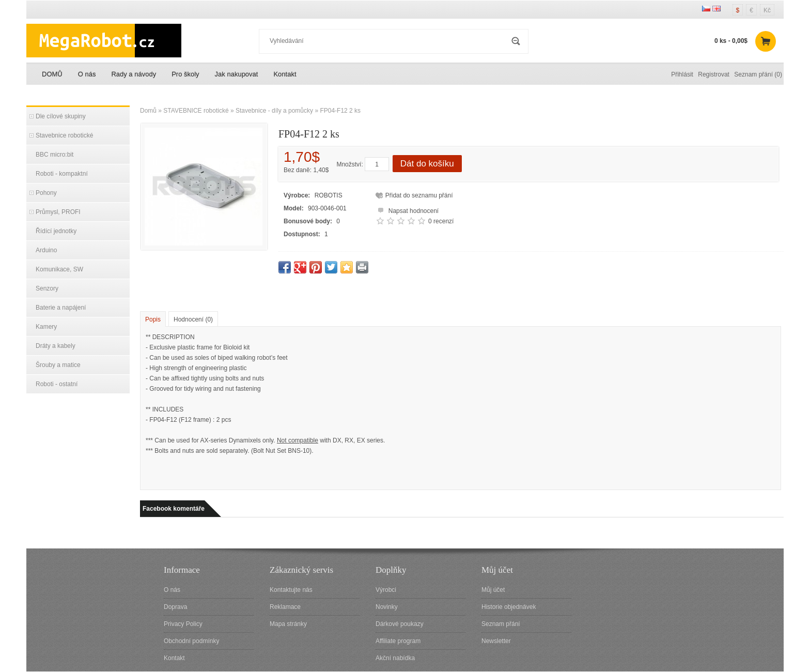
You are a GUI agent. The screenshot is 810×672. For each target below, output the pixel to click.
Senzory (47, 288)
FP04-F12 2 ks (340, 110)
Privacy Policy (183, 624)
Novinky (387, 606)
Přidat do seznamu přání (419, 195)
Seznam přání (500, 624)
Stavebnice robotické (64, 135)
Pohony (46, 192)
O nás (87, 74)
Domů (148, 110)
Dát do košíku (427, 164)
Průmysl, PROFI (58, 212)
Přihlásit (682, 74)
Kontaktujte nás (291, 589)
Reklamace (285, 606)
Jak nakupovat (236, 74)
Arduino (46, 250)
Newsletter (496, 641)
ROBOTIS (328, 195)
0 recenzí (441, 221)
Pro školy (185, 74)
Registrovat (713, 74)
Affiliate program (398, 641)
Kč (767, 10)
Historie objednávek (508, 606)
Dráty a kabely (55, 345)
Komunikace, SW (59, 269)
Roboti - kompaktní (62, 173)
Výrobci (386, 589)
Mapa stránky (288, 624)
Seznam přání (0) (758, 74)
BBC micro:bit (54, 154)
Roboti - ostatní (56, 384)
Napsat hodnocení (407, 210)
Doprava (175, 606)
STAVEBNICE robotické (195, 110)
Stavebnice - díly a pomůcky (274, 110)
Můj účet (493, 589)
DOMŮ (52, 74)
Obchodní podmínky (191, 641)
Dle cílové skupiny (61, 116)
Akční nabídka (395, 658)
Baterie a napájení (61, 307)
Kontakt (284, 74)
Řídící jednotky (56, 231)
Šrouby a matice (58, 365)
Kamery (46, 326)
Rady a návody (133, 74)
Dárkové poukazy (400, 624)
